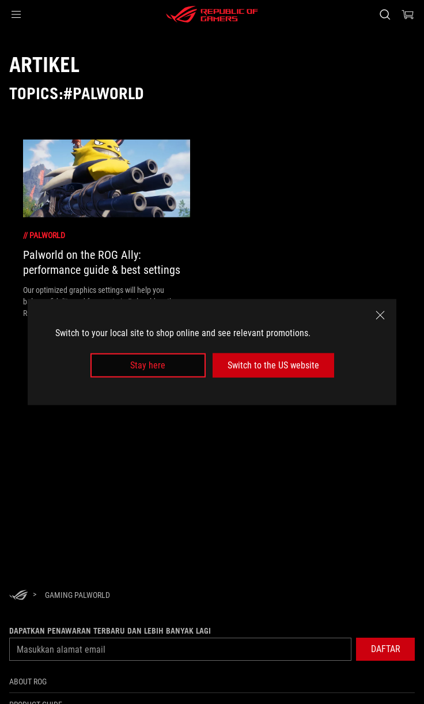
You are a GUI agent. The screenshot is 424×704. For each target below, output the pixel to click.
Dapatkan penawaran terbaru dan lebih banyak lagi (110, 630)
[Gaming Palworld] (77, 595)
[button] (16, 14)
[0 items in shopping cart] (408, 14)
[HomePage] (18, 596)
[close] (380, 315)
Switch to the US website (273, 365)
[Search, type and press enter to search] (384, 14)
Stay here (147, 365)
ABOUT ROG (28, 681)
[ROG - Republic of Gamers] (212, 14)
